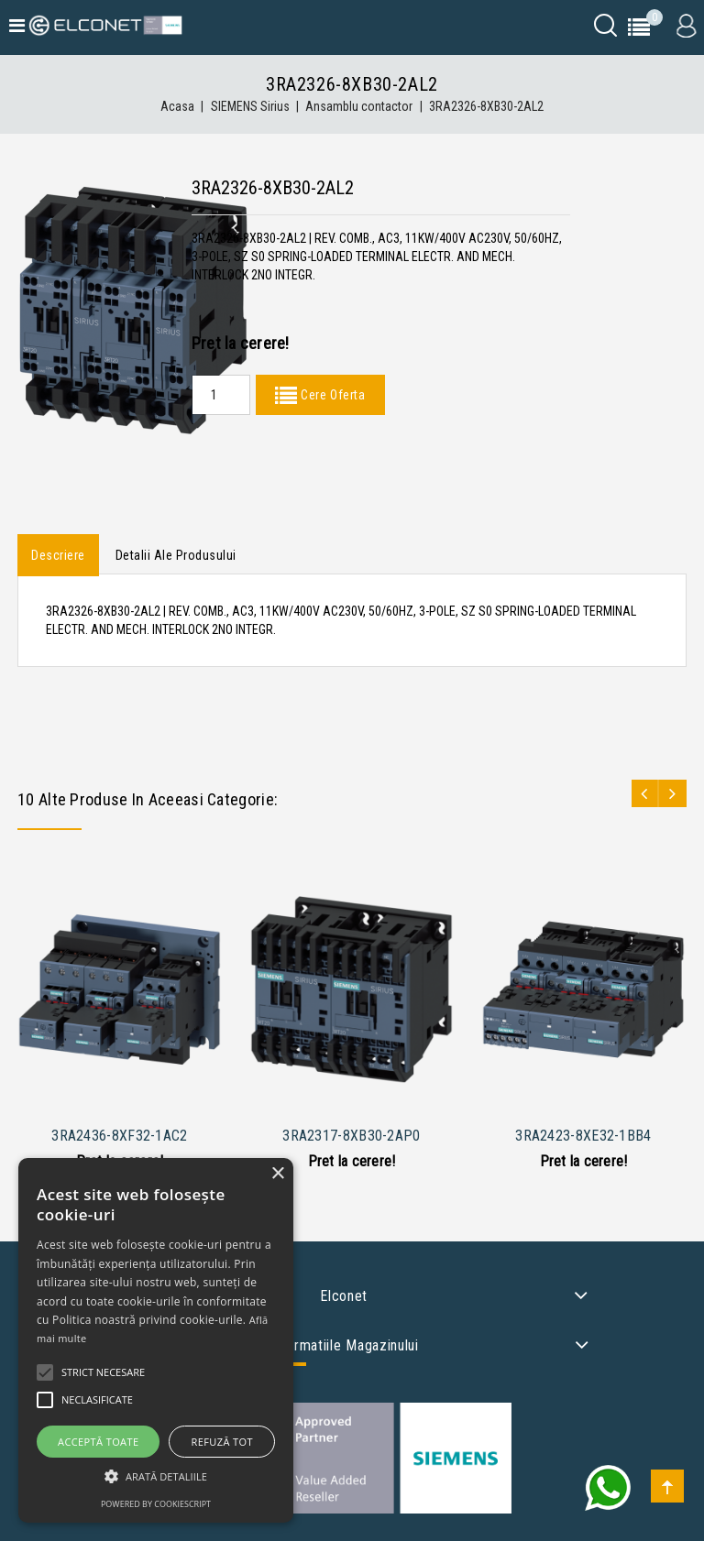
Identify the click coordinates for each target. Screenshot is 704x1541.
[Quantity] (221, 395)
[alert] (155, 1340)
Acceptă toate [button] (98, 1441)
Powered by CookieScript (156, 1504)
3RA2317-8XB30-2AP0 (351, 1135)
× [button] (277, 1174)
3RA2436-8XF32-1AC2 (119, 1135)
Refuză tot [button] (222, 1441)
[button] (156, 1476)
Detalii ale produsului (176, 555)
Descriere (58, 555)
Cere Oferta (331, 395)
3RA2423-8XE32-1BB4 (583, 1135)
